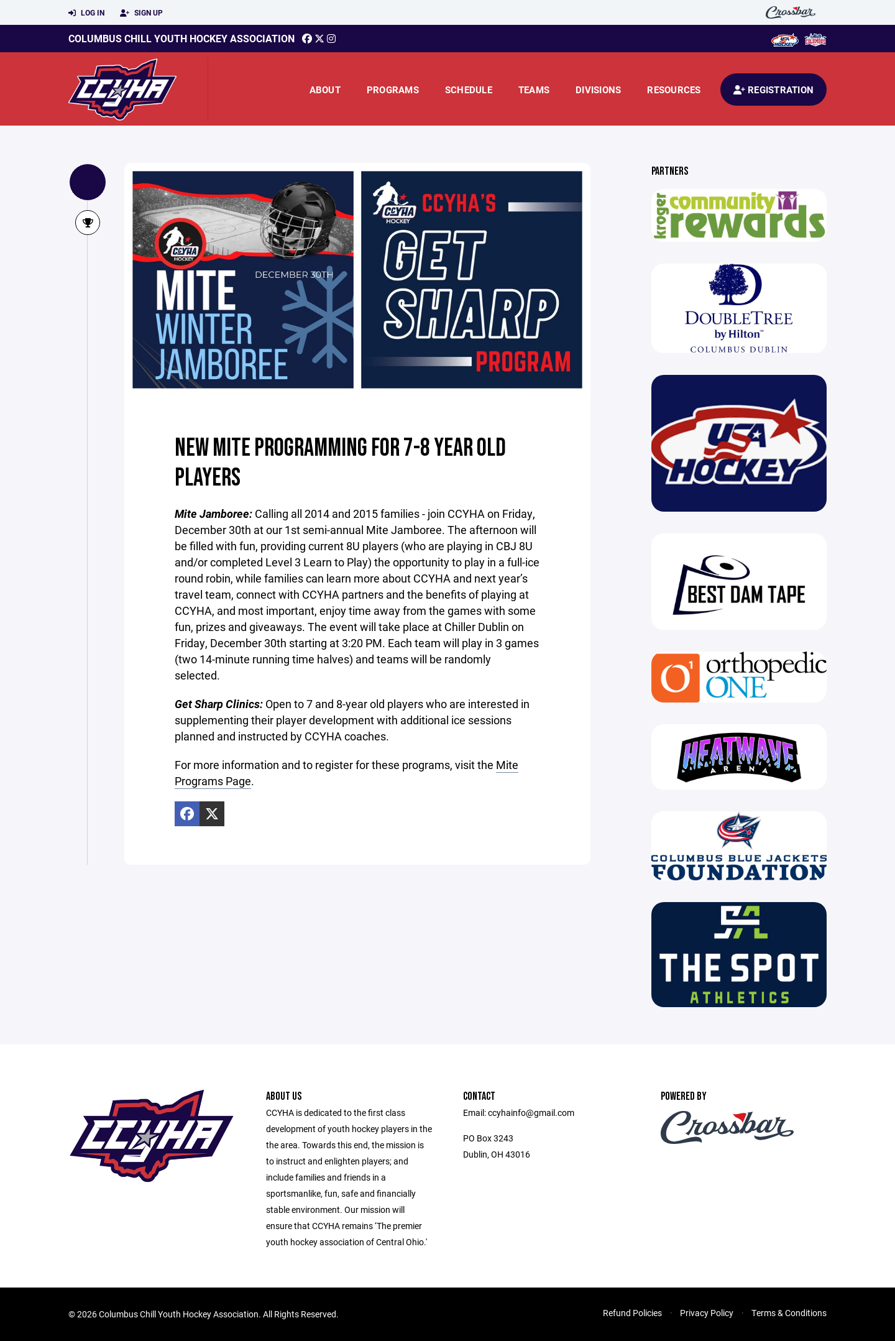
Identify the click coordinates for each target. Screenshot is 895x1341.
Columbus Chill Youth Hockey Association (181, 38)
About (325, 89)
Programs (393, 89)
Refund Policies (632, 1313)
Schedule (468, 89)
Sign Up (141, 13)
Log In (86, 13)
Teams (533, 89)
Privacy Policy (706, 1313)
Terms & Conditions (789, 1313)
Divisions (598, 89)
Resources (673, 89)
